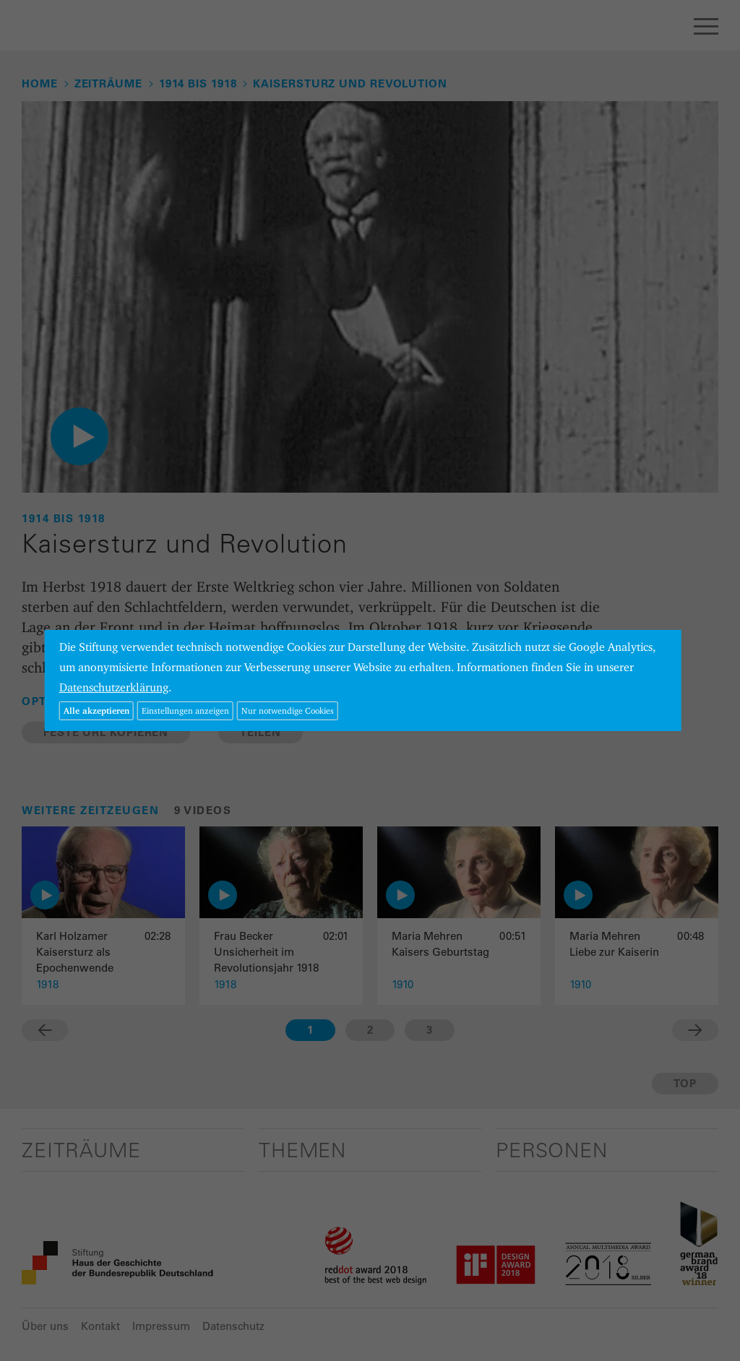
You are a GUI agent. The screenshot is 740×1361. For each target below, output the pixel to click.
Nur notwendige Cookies (287, 710)
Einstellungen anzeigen (185, 710)
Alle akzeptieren (96, 710)
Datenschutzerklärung (113, 687)
